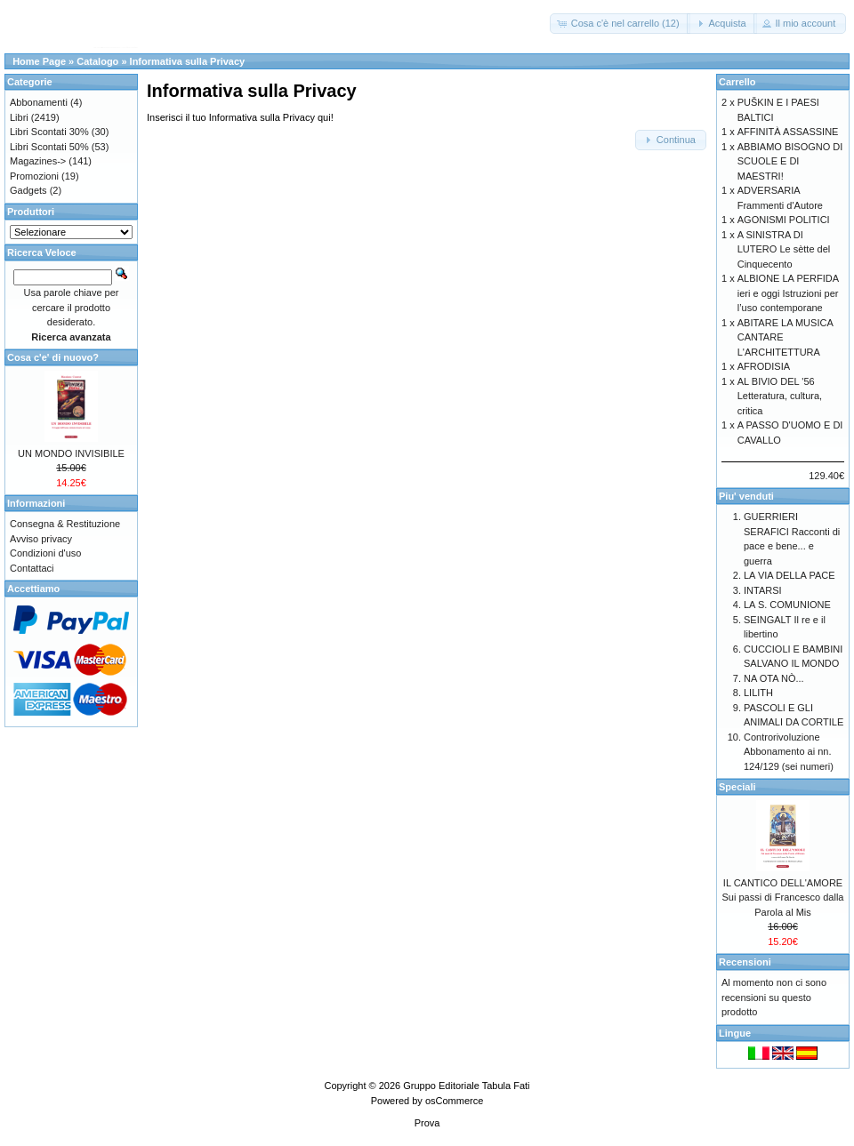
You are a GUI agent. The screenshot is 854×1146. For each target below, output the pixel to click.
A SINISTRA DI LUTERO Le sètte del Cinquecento (784, 249)
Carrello (737, 81)
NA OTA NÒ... (774, 678)
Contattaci (32, 568)
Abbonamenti (39, 102)
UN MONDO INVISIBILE (71, 453)
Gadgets (28, 190)
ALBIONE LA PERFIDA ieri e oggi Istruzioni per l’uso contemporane (788, 293)
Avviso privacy (41, 538)
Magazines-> (38, 161)
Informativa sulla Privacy (188, 61)
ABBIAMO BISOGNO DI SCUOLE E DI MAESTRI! (790, 161)
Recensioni (745, 962)
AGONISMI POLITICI (783, 219)
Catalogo (97, 61)
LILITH (758, 692)
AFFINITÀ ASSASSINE (788, 131)
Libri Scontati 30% (49, 131)
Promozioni (34, 176)
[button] (620, 23)
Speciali (737, 786)
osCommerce (454, 1100)
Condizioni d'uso (45, 553)
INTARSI (763, 590)
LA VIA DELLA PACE (789, 575)
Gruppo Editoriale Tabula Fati (466, 1085)
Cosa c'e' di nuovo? (53, 357)
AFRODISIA (763, 366)
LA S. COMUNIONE (787, 604)
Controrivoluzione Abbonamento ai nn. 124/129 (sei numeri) (789, 752)
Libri (19, 117)
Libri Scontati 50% (49, 146)
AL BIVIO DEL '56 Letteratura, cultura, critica (779, 396)
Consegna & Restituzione (65, 523)
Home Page (39, 61)
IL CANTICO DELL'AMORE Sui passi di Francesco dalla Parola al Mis (783, 898)
